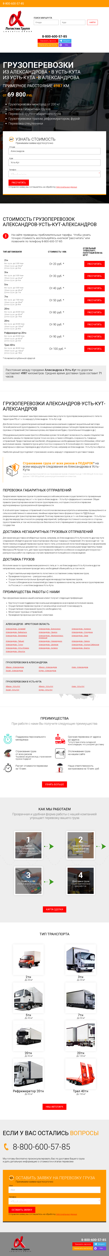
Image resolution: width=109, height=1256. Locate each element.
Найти (92, 22)
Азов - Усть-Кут (78, 686)
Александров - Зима (80, 636)
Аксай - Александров (14, 671)
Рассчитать (94, 264)
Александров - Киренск (81, 629)
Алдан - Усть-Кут (46, 690)
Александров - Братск (81, 648)
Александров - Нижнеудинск (50, 641)
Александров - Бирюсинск (50, 629)
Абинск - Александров (48, 667)
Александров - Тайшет (15, 641)
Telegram (66, 41)
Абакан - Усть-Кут (13, 686)
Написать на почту (48, 45)
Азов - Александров (80, 667)
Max (66, 45)
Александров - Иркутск (15, 651)
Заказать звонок (48, 41)
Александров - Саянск (81, 641)
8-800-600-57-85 (13, 3)
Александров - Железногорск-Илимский (51, 637)
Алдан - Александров (47, 671)
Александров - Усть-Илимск (17, 648)
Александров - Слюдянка (82, 632)
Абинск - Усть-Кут (46, 686)
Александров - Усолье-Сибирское (85, 644)
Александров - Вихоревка (16, 636)
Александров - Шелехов (48, 644)
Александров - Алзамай (15, 629)
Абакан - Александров (15, 667)
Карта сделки (54, 909)
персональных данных (66, 187)
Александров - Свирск (48, 632)
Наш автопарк (54, 1106)
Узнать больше (54, 784)
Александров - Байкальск (16, 632)
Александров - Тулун (14, 644)
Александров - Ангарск (48, 648)
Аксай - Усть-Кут (12, 690)
